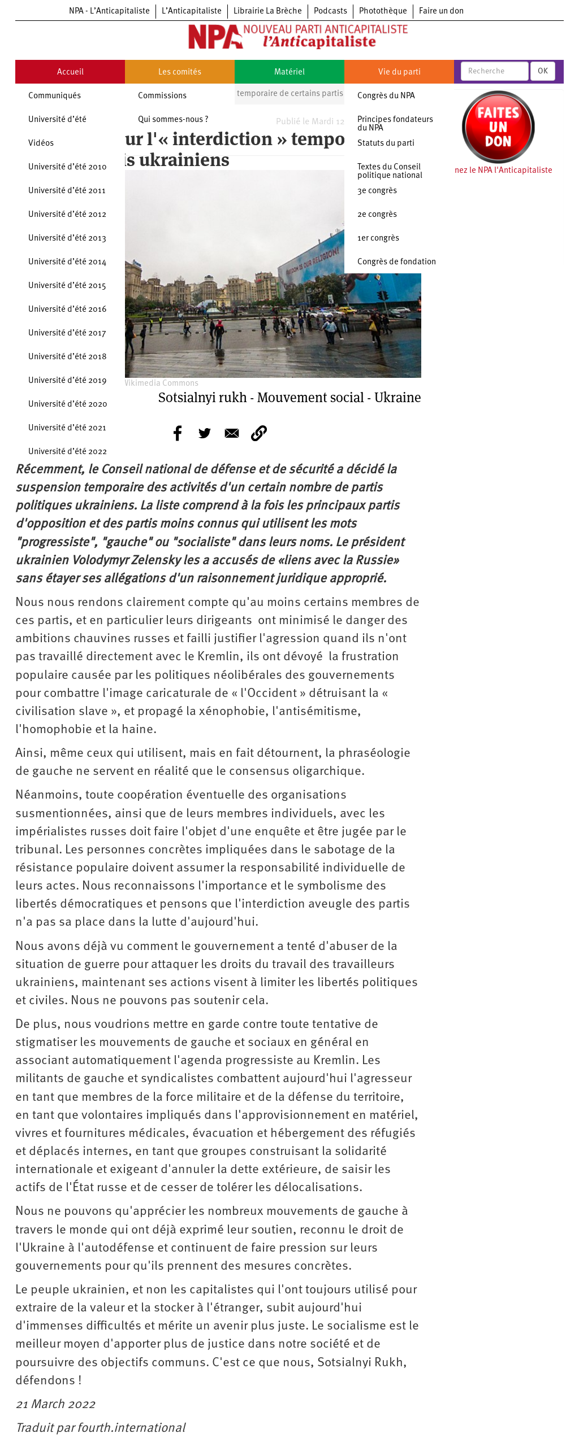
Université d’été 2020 (67, 404)
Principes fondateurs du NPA (395, 124)
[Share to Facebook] (177, 433)
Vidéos (41, 144)
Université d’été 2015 (67, 286)
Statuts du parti (385, 144)
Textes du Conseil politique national (389, 171)
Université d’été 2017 (67, 333)
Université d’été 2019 (67, 381)
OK (543, 71)
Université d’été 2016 (67, 310)
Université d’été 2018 (67, 357)
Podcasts (330, 11)
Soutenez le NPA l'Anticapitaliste (492, 171)
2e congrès (377, 215)
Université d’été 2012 (67, 215)
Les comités (179, 72)
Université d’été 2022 (67, 452)
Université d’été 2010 (67, 167)
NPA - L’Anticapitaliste (109, 11)
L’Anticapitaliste (192, 11)
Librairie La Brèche (268, 11)
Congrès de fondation (396, 262)
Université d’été (57, 120)
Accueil (70, 72)
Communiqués (54, 96)
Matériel (289, 72)
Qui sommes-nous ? (173, 120)
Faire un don (441, 11)
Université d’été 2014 (67, 262)
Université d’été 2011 (67, 191)
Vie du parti (399, 72)
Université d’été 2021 (67, 428)
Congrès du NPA (386, 96)
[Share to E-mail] (232, 433)
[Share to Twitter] (204, 433)
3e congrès (377, 191)
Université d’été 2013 (67, 238)
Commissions (162, 96)
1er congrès (378, 238)
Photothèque (383, 11)
